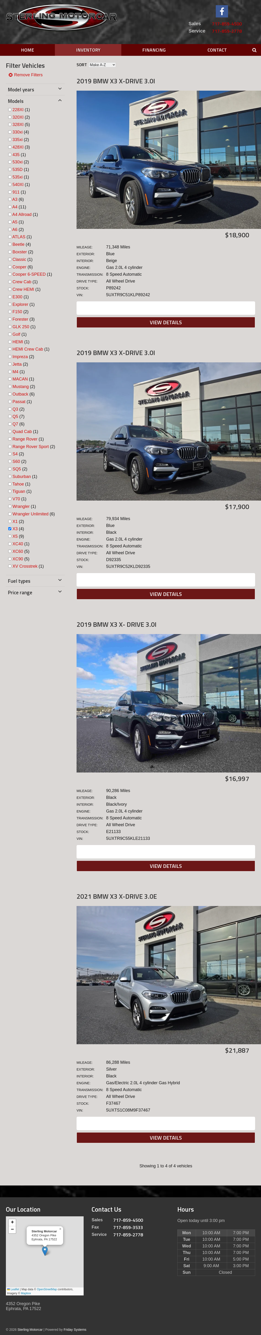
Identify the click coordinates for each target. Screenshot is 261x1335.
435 (16, 154)
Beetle (18, 244)
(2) (21, 117)
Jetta (17, 364)
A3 (14, 199)
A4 (14, 207)
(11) (19, 207)
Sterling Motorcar (30, 1329)
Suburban (21, 476)
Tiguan (18, 491)
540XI (18, 184)
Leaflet (13, 1289)
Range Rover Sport (30, 446)
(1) (21, 109)
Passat (18, 401)
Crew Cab (21, 281)
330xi (17, 132)
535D (17, 169)
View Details (166, 322)
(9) (18, 536)
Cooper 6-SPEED (29, 274)
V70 (16, 499)
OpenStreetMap (47, 1289)
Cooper (19, 267)
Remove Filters (25, 75)
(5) (21, 124)
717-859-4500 (227, 23)
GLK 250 (20, 326)
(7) (18, 416)
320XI (18, 117)
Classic (19, 259)
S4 (15, 454)
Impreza (20, 356)
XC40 (17, 544)
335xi (17, 139)
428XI (18, 147)
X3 (15, 528)
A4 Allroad (22, 214)
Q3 (15, 409)
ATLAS (18, 237)
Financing (154, 49)
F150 (17, 311)
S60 (16, 461)
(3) (21, 147)
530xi (17, 162)
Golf (16, 334)
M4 (15, 371)
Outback (20, 394)
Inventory (88, 49)
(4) (20, 132)
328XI (18, 124)
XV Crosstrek (24, 566)
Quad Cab (22, 431)
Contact (217, 49)
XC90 (17, 559)
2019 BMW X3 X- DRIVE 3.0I (116, 624)
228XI (18, 109)
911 (16, 192)
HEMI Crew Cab (27, 349)
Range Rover (24, 439)
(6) (18, 199)
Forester (20, 319)
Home (27, 49)
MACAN (20, 379)
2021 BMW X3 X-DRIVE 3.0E (117, 896)
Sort (82, 64)
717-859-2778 (227, 31)
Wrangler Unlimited (30, 514)
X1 (15, 521)
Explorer (20, 304)
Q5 (15, 416)
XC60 (17, 551)
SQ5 (16, 469)
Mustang (20, 386)
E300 (17, 297)
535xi (17, 177)
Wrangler (21, 506)
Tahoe (18, 484)
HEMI (17, 342)
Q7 (15, 424)
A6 (14, 229)
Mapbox (26, 1293)
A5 (14, 222)
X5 (15, 536)
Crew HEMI (23, 289)
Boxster (19, 252)
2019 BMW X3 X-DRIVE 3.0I (116, 81)
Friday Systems (75, 1329)
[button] (45, 1251)
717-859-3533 (128, 1227)
